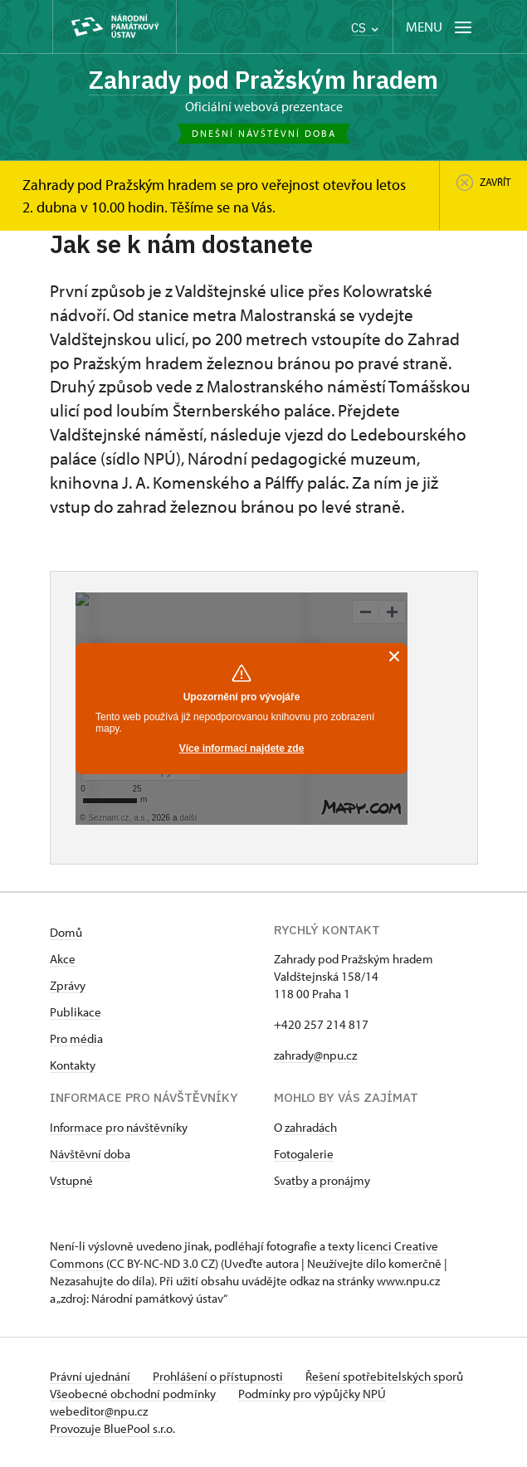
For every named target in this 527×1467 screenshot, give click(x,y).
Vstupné (71, 1180)
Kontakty (72, 1065)
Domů (66, 932)
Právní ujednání (91, 1376)
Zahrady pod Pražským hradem (263, 79)
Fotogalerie (304, 1154)
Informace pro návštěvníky (119, 1127)
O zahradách (305, 1127)
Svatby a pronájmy (322, 1180)
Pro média (76, 1038)
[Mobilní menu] (440, 27)
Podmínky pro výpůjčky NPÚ (312, 1393)
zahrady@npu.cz (315, 1055)
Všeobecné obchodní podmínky (134, 1393)
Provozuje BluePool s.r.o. (112, 1428)
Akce (63, 959)
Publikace (75, 1012)
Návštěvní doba (90, 1154)
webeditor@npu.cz (99, 1411)
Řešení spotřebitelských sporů (384, 1376)
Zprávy (67, 985)
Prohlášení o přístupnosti (219, 1376)
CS (364, 28)
